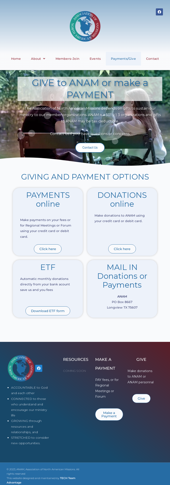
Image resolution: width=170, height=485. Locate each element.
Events (95, 59)
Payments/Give (123, 59)
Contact (152, 59)
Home (16, 59)
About (38, 58)
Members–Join (67, 59)
